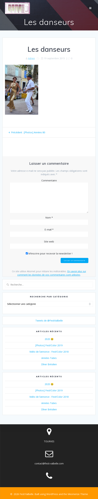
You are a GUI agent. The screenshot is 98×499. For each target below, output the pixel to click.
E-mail (49, 229)
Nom (49, 217)
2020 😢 (49, 339)
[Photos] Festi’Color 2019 (49, 345)
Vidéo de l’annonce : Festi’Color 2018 (49, 351)
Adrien (31, 58)
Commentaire (49, 180)
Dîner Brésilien (49, 364)
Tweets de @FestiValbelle (49, 320)
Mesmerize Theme (78, 494)
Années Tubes (49, 358)
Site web (49, 241)
